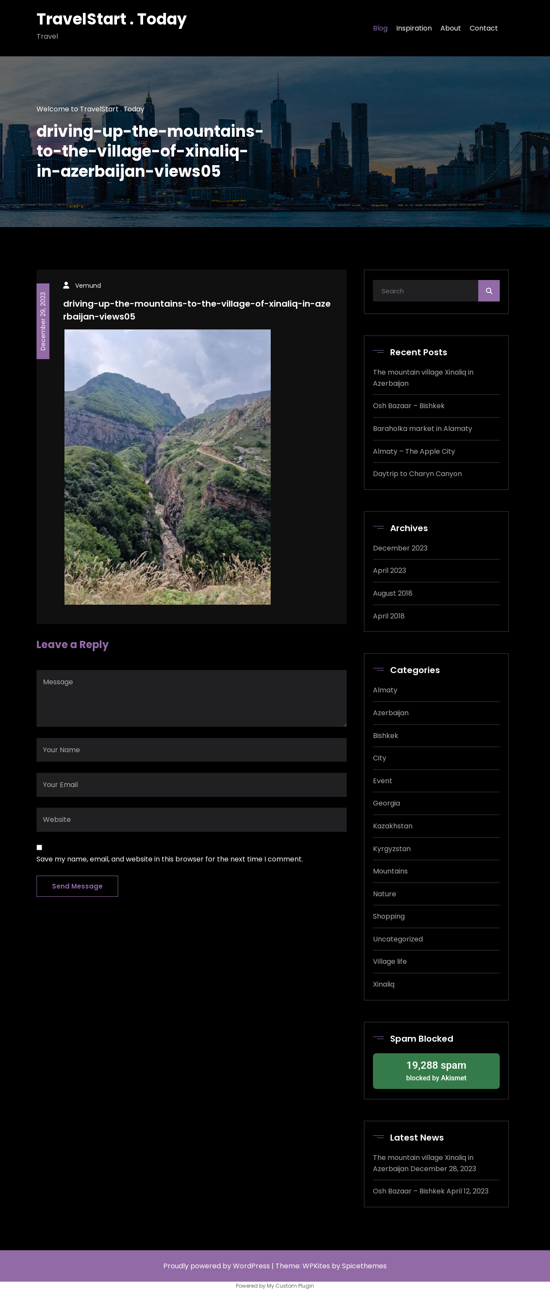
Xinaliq (383, 984)
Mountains (390, 871)
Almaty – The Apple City (414, 451)
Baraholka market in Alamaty (422, 429)
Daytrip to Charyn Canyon (417, 474)
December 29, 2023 (43, 321)
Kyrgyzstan (392, 849)
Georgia (386, 803)
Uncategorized (398, 939)
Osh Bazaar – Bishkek (409, 406)
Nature (384, 894)
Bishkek (385, 736)
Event (382, 781)
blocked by (436, 1070)
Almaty (385, 690)
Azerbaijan (391, 713)
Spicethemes (364, 1266)
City (379, 758)
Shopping (389, 916)
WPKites (317, 1266)
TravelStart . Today (112, 19)
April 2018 (389, 616)
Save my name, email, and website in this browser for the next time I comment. (170, 859)
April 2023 (389, 570)
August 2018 (392, 593)
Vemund (88, 285)
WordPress (251, 1266)
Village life (390, 961)
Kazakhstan (392, 826)
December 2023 (400, 548)
